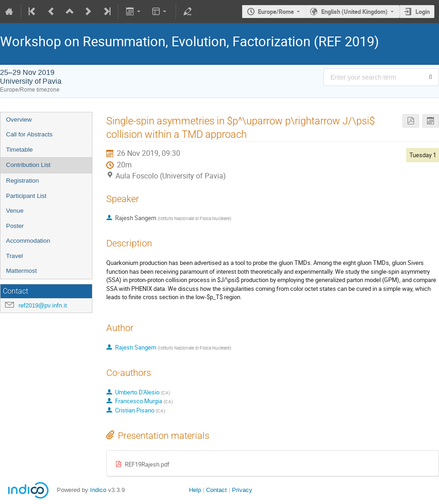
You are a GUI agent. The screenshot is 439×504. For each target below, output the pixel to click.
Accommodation (28, 240)
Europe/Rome (276, 11)
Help (195, 490)
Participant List (26, 195)
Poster (15, 225)
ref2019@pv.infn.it (42, 305)
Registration (22, 180)
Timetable (19, 149)
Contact (216, 490)
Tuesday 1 (422, 155)
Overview (19, 119)
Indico (98, 490)
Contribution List (28, 164)
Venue (15, 210)
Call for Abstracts (29, 134)
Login (422, 11)
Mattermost (21, 270)
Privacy (242, 490)
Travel (14, 255)
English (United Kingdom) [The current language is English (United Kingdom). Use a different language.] (354, 11)
